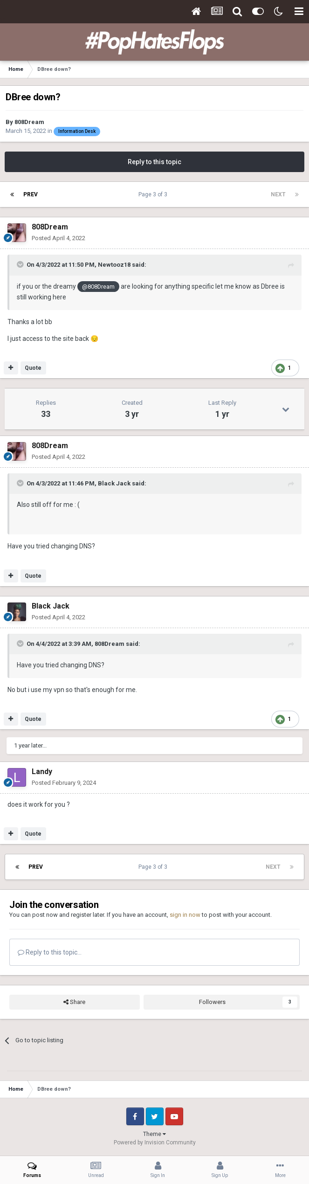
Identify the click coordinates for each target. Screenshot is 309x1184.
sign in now (185, 914)
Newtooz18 (114, 264)
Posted (58, 238)
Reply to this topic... (50, 952)
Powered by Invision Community (155, 1142)
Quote (33, 368)
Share (74, 1002)
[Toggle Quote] (21, 264)
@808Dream (98, 286)
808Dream (29, 121)
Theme (154, 1134)
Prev (30, 194)
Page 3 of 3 (154, 194)
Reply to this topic (154, 162)
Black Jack (114, 483)
